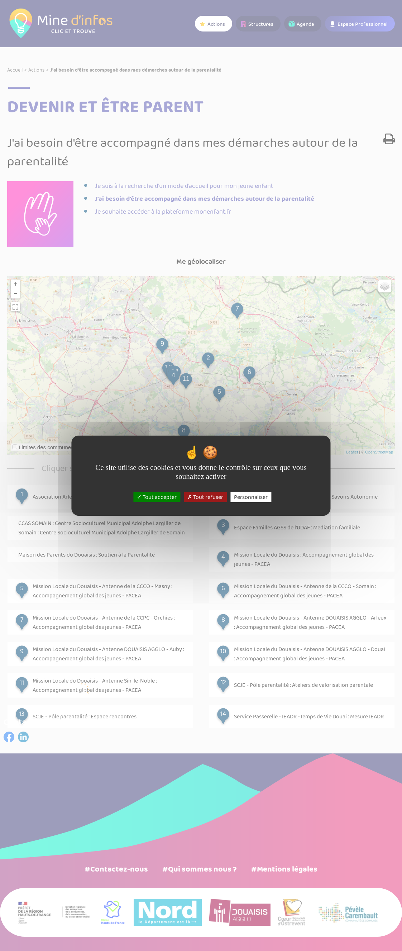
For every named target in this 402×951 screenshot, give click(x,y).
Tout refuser (205, 497)
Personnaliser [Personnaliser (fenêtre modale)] (251, 497)
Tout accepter (157, 497)
